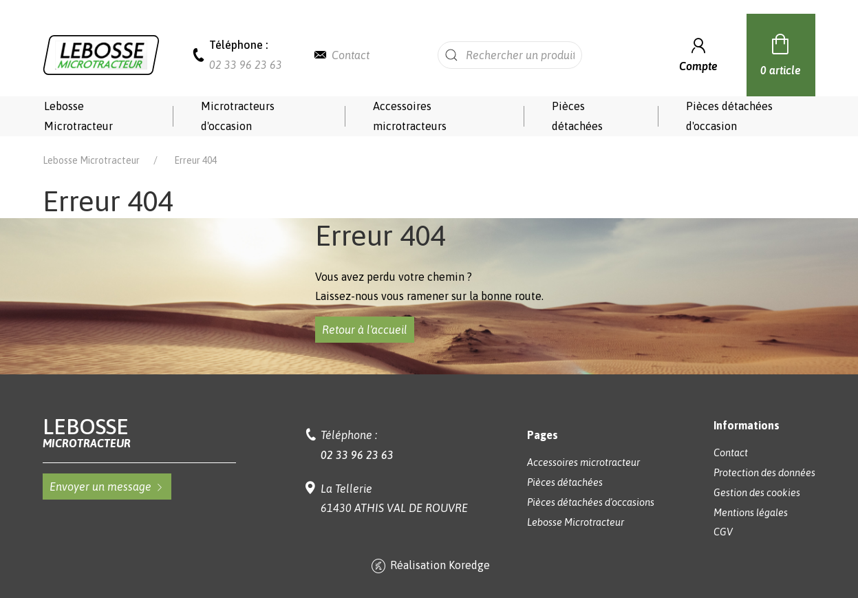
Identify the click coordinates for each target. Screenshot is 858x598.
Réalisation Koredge (429, 566)
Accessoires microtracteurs (410, 116)
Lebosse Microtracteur (78, 116)
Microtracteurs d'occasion (238, 116)
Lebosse (139, 432)
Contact (350, 55)
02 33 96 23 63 (245, 64)
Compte (698, 53)
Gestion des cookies (757, 492)
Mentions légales (751, 512)
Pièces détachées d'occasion (729, 116)
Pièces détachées (577, 116)
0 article (780, 53)
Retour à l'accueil (364, 329)
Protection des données (764, 472)
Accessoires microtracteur (583, 462)
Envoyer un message (107, 486)
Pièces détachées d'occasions (590, 502)
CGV (723, 531)
